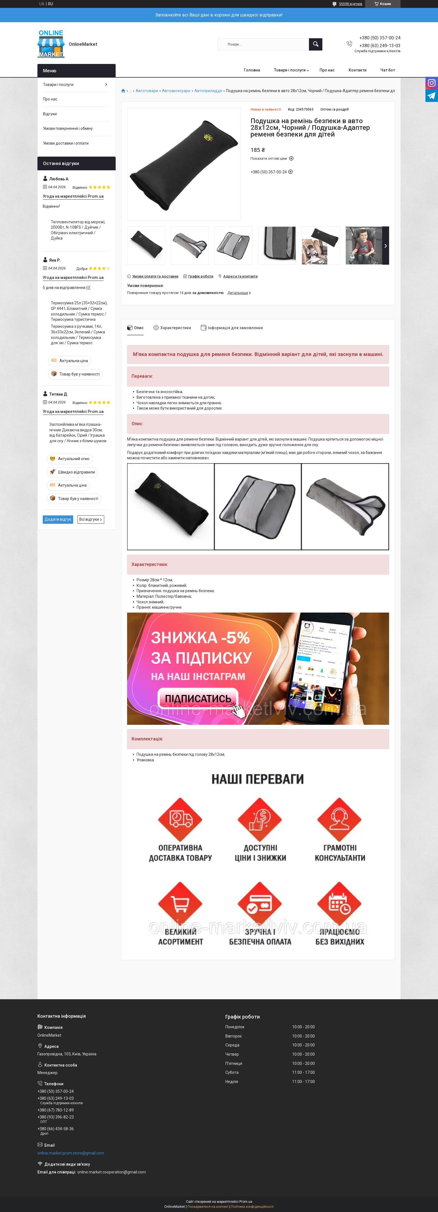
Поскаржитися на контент (207, 1207)
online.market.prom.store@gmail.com (70, 1153)
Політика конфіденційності (252, 1207)
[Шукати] (315, 44)
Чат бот (387, 70)
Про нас (327, 70)
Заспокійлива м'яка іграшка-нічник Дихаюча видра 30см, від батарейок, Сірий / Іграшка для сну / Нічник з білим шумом (77, 432)
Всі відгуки (89, 519)
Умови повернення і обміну (68, 128)
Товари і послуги (290, 70)
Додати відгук (58, 519)
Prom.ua (245, 1202)
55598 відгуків (350, 4)
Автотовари (147, 91)
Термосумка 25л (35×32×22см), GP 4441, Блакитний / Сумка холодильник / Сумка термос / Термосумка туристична (79, 311)
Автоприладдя (208, 91)
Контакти (357, 70)
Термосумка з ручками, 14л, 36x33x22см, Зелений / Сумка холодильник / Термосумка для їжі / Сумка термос (78, 334)
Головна (252, 70)
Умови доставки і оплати (66, 143)
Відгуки (50, 114)
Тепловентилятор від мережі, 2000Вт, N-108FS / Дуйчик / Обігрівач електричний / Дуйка (78, 230)
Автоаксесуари (176, 91)
